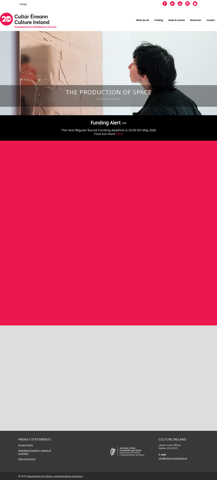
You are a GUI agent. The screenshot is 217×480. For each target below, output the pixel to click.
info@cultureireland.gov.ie (173, 458)
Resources (195, 20)
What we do (142, 20)
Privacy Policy (25, 445)
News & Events (176, 20)
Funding (158, 20)
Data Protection (27, 458)
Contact (210, 20)
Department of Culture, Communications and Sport (55, 476)
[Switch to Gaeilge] (23, 4)
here (119, 134)
